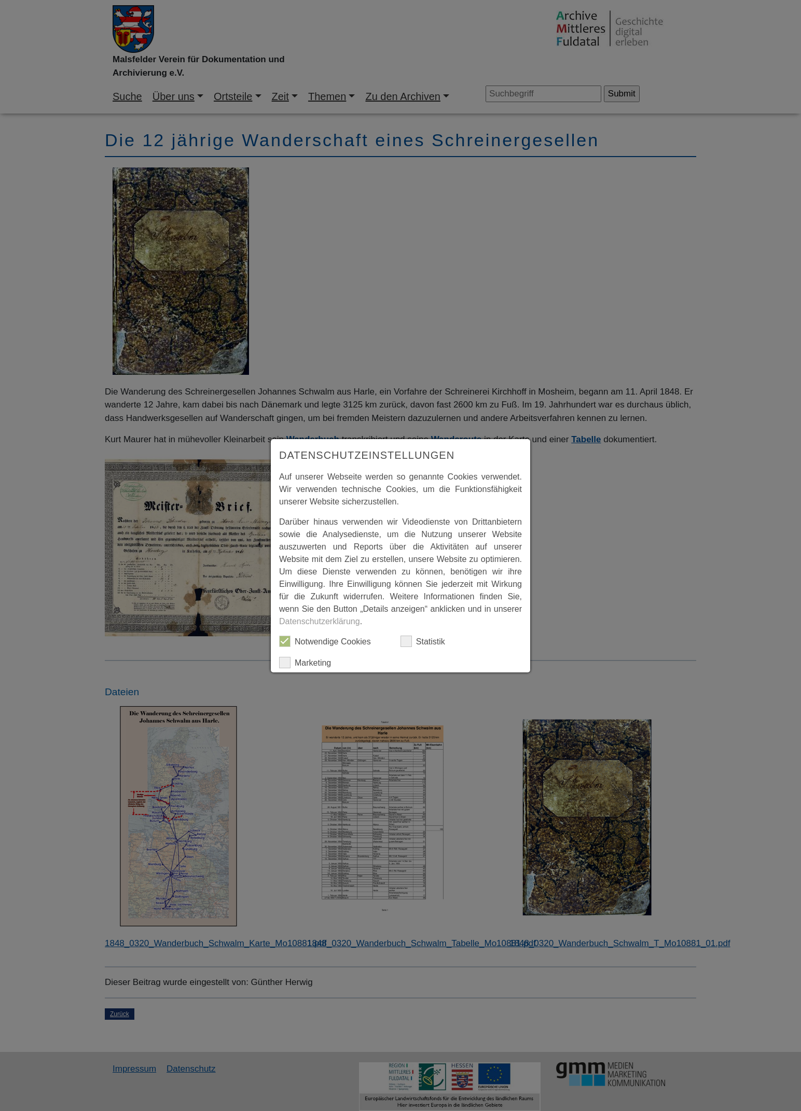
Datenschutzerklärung (319, 621)
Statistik (422, 641)
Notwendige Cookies (325, 641)
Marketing (305, 662)
